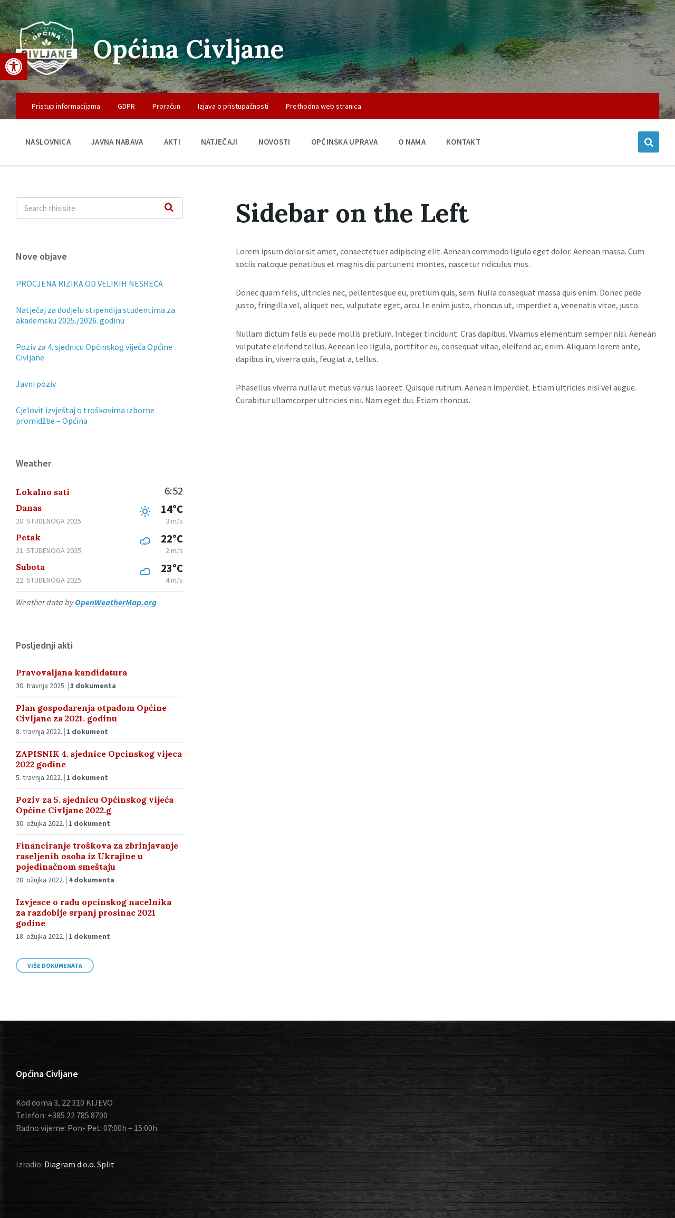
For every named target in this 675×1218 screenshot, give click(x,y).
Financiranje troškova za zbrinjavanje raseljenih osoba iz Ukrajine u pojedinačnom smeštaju (97, 856)
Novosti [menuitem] (274, 142)
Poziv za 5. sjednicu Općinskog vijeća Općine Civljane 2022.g (94, 804)
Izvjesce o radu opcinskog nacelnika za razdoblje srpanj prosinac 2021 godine (93, 912)
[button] (13, 66)
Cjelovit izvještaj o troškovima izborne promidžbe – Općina (85, 415)
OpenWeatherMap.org (116, 602)
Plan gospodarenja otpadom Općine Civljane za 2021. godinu (91, 713)
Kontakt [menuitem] (463, 142)
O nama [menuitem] (412, 142)
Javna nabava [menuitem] (117, 142)
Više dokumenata (54, 965)
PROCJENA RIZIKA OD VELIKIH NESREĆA (89, 283)
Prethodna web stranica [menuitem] (323, 106)
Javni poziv (36, 383)
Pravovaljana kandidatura (71, 672)
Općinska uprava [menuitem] (344, 142)
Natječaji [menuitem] (219, 142)
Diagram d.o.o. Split (79, 1164)
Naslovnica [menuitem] (48, 142)
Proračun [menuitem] (166, 106)
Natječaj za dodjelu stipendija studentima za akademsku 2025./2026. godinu (95, 315)
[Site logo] (46, 72)
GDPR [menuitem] (126, 106)
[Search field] (99, 208)
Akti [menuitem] (172, 142)
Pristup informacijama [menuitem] (66, 106)
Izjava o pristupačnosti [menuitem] (233, 106)
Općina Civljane (188, 49)
